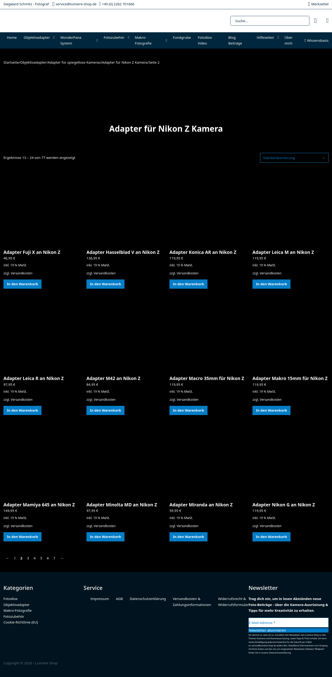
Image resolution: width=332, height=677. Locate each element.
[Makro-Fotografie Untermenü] (167, 40)
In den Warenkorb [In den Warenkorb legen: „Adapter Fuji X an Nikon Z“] (22, 284)
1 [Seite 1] (15, 558)
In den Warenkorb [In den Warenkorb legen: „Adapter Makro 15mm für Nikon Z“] (271, 410)
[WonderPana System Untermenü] (98, 40)
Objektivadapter (37, 37)
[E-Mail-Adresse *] (289, 622)
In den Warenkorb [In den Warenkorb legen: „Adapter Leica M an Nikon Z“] (271, 284)
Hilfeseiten (265, 37)
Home (12, 37)
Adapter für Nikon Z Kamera (124, 62)
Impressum (99, 598)
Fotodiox (10, 598)
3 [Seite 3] (28, 558)
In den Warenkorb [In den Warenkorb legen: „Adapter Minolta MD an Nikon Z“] (105, 536)
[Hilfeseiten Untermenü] (279, 37)
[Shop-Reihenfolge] (294, 158)
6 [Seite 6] (48, 558)
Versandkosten (22, 273)
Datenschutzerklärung (148, 598)
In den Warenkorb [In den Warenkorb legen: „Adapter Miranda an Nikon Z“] (188, 536)
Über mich (289, 40)
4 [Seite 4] (35, 558)
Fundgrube (182, 37)
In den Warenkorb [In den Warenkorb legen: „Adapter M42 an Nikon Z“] (105, 410)
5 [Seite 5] (41, 558)
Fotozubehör (114, 37)
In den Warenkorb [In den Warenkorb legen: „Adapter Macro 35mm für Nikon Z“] (188, 410)
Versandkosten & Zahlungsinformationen (192, 601)
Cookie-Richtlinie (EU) (20, 622)
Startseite (11, 62)
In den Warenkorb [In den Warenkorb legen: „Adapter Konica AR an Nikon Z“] (188, 284)
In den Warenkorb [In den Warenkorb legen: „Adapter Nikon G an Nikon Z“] (271, 536)
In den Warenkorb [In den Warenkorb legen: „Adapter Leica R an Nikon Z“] (22, 410)
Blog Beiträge (235, 40)
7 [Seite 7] (54, 558)
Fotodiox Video (205, 40)
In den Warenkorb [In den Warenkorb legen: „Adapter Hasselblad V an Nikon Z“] (105, 284)
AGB (119, 598)
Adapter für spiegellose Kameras (74, 62)
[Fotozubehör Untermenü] (129, 37)
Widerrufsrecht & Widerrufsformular (233, 601)
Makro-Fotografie (143, 40)
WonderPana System (70, 40)
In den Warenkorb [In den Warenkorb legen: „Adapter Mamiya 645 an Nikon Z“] (22, 536)
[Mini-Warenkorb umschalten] (327, 21)
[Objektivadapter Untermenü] (55, 37)
